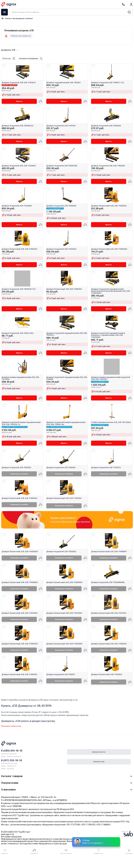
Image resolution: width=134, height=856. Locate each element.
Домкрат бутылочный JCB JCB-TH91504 (63, 498)
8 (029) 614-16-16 (11, 750)
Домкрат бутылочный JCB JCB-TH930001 (20, 552)
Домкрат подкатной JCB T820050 (61, 552)
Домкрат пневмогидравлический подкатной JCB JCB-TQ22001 (110, 378)
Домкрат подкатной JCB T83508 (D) (17, 126)
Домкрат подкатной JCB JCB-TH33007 (19, 166)
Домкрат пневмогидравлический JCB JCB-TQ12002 (21, 378)
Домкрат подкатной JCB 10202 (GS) (17, 333)
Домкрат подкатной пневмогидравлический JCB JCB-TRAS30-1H (21, 423)
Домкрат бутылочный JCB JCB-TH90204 (108, 644)
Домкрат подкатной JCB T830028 (61, 206)
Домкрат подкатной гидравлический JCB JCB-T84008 (67, 378)
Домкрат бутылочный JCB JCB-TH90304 (19, 674)
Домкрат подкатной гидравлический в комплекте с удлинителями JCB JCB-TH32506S (108, 335)
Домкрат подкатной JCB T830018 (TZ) (19, 289)
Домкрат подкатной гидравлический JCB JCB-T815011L (67, 334)
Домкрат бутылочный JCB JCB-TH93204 (108, 206)
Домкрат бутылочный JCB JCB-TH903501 (20, 644)
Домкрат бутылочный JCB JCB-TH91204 (108, 613)
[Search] (129, 12)
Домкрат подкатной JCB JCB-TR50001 (108, 166)
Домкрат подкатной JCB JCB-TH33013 (19, 83)
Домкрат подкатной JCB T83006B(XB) (108, 582)
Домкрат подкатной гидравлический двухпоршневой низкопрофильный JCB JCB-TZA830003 (111, 291)
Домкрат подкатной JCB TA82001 (61, 468)
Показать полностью (11, 726)
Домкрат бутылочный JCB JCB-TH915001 (64, 613)
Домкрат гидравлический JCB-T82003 (63, 83)
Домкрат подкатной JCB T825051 (16, 468)
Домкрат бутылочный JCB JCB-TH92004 (19, 249)
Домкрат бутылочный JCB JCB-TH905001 (64, 582)
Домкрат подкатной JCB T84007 (60, 674)
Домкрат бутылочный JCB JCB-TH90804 (108, 552)
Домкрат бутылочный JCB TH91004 (106, 674)
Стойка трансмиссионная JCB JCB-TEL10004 (111, 422)
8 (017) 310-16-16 (11, 760)
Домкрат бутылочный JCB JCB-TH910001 (20, 613)
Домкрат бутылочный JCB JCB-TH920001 (64, 644)
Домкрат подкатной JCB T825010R (61, 166)
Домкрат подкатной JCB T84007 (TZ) (107, 83)
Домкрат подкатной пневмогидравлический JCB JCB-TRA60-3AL (65, 423)
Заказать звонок (99, 752)
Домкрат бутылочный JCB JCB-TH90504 (64, 289)
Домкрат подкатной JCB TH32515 (106, 468)
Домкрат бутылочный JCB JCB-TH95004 (19, 498)
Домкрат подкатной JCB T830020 (106, 126)
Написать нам (98, 762)
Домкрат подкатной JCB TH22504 (61, 249)
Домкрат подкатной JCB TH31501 (61, 126)
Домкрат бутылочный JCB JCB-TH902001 (109, 249)
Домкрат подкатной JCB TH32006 (17, 206)
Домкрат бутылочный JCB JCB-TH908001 (20, 582)
